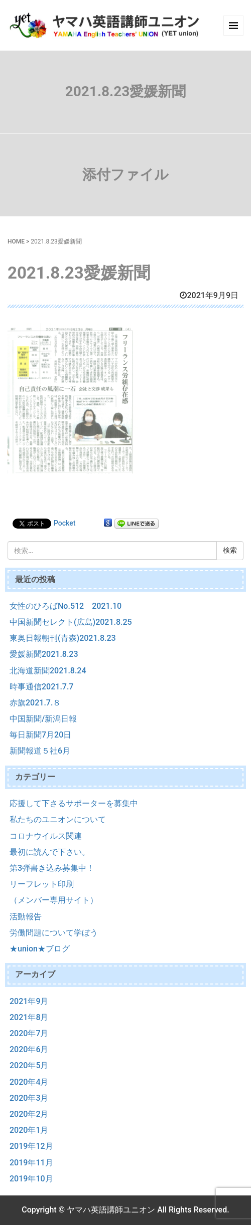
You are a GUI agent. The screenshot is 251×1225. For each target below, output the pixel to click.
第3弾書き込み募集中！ (52, 868)
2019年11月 (31, 1162)
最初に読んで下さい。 (50, 852)
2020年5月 (29, 1065)
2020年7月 (29, 1033)
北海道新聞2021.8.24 (48, 670)
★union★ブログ (40, 948)
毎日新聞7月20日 (40, 735)
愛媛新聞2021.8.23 (44, 654)
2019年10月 (31, 1178)
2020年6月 (29, 1049)
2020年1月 (29, 1130)
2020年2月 (29, 1114)
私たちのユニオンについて (58, 819)
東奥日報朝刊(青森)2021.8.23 (63, 638)
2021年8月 (29, 1017)
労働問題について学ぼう (54, 932)
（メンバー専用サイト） (54, 900)
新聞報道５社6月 (40, 751)
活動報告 (26, 916)
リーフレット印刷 (42, 884)
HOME (16, 241)
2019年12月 (31, 1146)
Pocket (64, 523)
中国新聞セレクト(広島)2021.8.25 (71, 622)
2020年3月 (29, 1098)
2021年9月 (29, 1001)
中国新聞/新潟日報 (43, 718)
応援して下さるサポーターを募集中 (74, 803)
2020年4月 (29, 1082)
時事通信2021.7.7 (41, 686)
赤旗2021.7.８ (35, 702)
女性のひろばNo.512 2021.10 (65, 606)
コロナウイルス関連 (46, 836)
